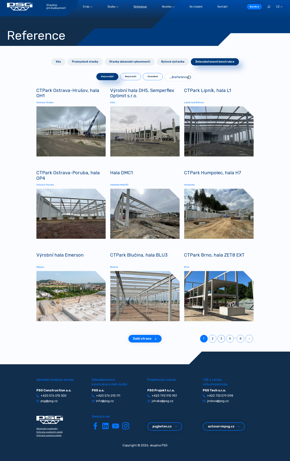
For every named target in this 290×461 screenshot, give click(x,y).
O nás (87, 6)
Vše (58, 61)
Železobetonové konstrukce (214, 61)
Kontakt (223, 6)
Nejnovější (107, 76)
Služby (113, 6)
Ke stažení (196, 6)
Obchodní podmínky (47, 428)
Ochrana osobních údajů (49, 432)
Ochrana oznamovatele (48, 435)
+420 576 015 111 (106, 395)
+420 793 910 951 (162, 395)
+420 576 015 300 (51, 395)
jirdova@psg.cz (216, 401)
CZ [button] (279, 6)
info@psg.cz (103, 401)
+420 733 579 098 (218, 395)
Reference (140, 6)
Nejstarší (130, 76)
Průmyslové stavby (85, 61)
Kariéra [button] (254, 6)
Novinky (168, 6)
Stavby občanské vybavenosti (129, 61)
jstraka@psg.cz (160, 401)
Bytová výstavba (172, 61)
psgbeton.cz (164, 426)
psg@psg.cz (47, 401)
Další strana (145, 338)
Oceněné (153, 76)
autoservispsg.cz (224, 426)
